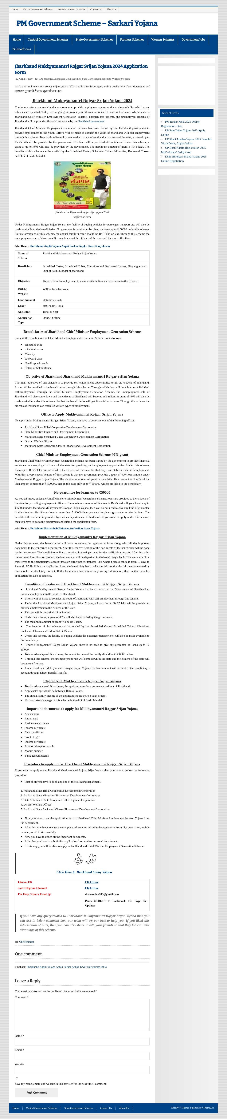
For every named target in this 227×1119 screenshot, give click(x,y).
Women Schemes (162, 39)
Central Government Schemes (38, 9)
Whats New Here (121, 78)
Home (15, 9)
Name (19, 1035)
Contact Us (95, 9)
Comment (21, 997)
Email (19, 1049)
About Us (111, 9)
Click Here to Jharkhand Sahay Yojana (85, 872)
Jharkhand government (91, 121)
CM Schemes (46, 78)
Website (19, 1064)
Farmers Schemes (132, 39)
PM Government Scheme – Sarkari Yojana (87, 23)
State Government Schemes (71, 9)
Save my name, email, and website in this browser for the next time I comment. (61, 1083)
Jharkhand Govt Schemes (67, 78)
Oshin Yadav (26, 78)
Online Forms (22, 49)
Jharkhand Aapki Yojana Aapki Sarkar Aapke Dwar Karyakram (70, 246)
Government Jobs (193, 39)
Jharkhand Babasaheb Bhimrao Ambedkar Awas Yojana (65, 528)
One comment (26, 941)
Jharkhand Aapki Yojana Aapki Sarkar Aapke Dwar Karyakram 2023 (67, 966)
